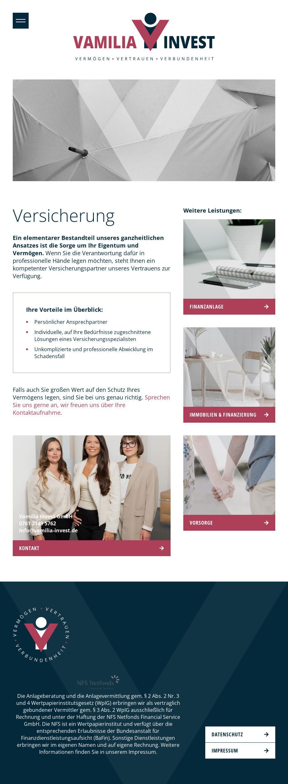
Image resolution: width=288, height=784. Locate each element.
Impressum (225, 750)
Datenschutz (227, 734)
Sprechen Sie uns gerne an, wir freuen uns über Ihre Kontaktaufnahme (91, 404)
